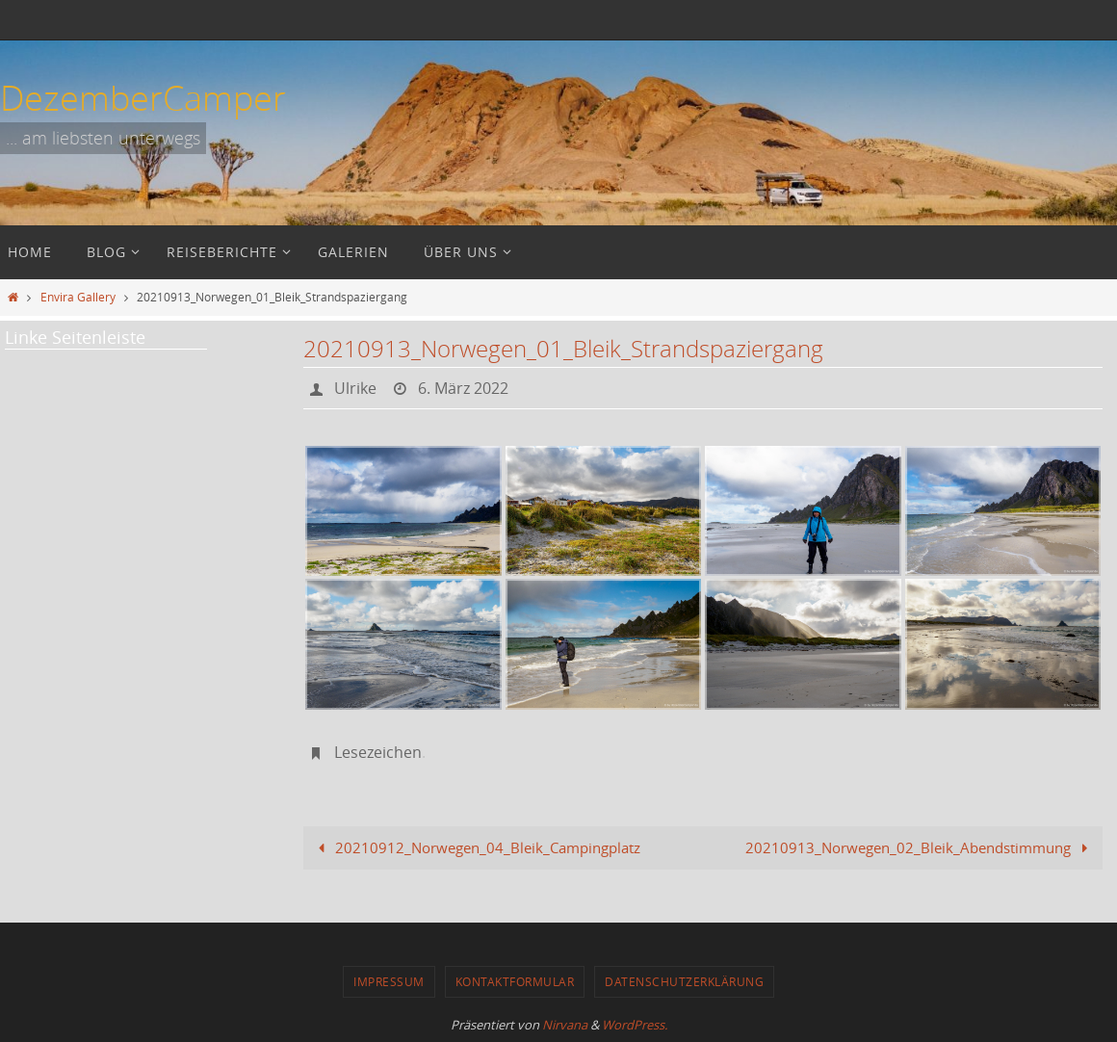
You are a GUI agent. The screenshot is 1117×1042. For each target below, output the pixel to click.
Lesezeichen (378, 752)
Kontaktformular (515, 981)
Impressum (389, 981)
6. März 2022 (463, 388)
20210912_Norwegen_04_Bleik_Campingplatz (475, 847)
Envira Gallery (78, 296)
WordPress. (634, 1024)
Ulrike (355, 388)
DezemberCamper (143, 97)
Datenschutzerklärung (684, 981)
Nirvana (564, 1024)
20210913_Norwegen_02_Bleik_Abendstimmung (920, 847)
